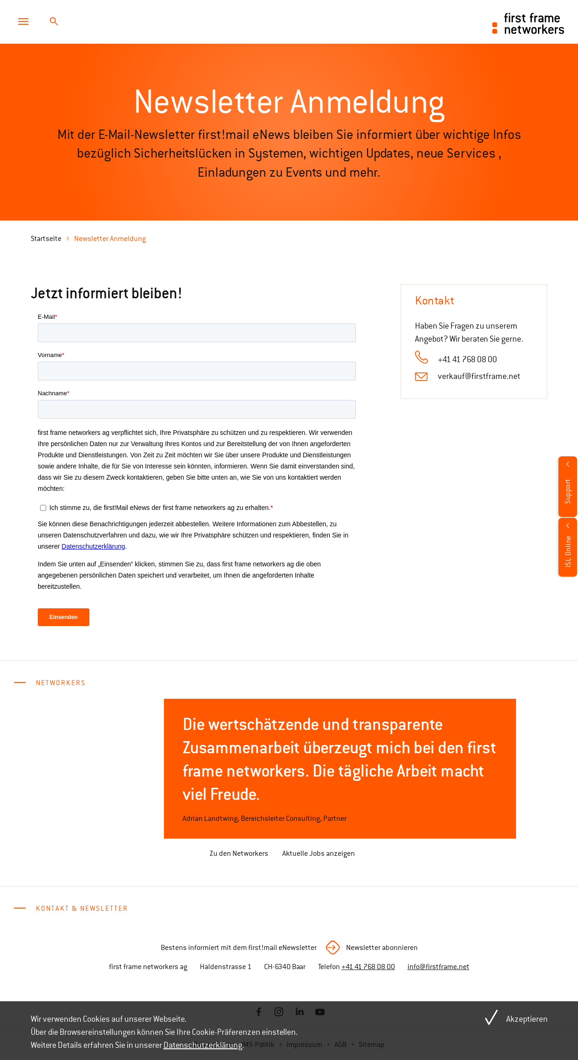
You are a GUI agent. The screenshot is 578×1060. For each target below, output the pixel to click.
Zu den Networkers (239, 853)
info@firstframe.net (438, 966)
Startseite (46, 238)
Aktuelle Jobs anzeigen (318, 853)
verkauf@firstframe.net (479, 376)
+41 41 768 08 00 (368, 966)
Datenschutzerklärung (202, 1045)
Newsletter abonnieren (382, 947)
